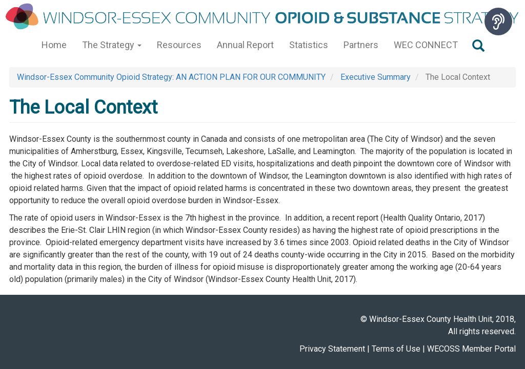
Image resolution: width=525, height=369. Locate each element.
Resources (179, 44)
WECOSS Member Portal (471, 349)
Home (54, 44)
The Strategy (112, 44)
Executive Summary (375, 77)
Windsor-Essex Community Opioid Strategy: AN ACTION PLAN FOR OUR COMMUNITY (171, 77)
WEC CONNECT (426, 44)
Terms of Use (396, 349)
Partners (361, 44)
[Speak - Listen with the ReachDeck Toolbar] (498, 21)
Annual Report (245, 44)
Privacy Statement (332, 349)
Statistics (308, 44)
